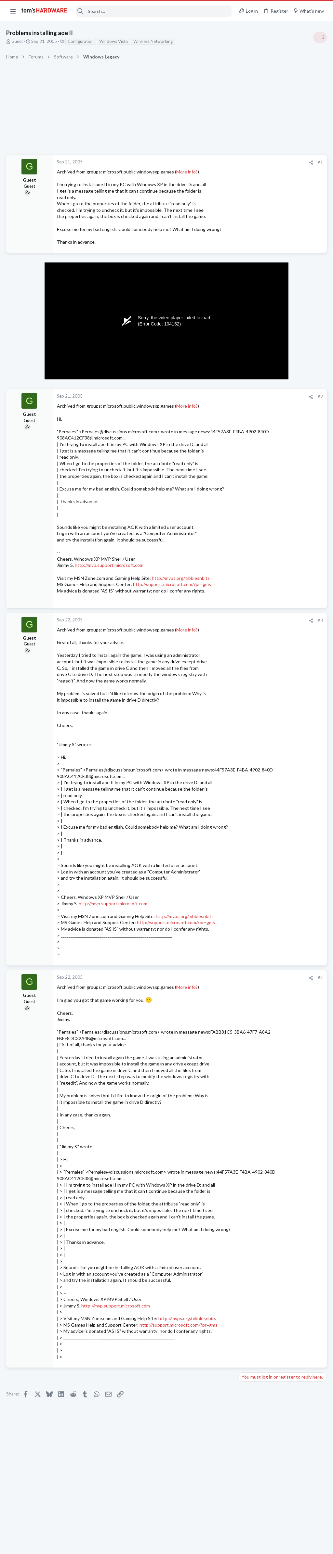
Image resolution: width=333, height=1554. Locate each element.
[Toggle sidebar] (319, 37)
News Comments (257, 472)
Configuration (81, 41)
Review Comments (258, 591)
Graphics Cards (255, 541)
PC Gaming (251, 510)
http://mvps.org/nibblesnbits (181, 590)
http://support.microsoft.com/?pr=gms (172, 597)
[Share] (206, 162)
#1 (216, 162)
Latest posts (244, 658)
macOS (247, 849)
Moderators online (252, 897)
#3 (216, 633)
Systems (249, 385)
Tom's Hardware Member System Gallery (282, 367)
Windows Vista (114, 41)
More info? (187, 171)
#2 (216, 403)
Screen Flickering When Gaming (283, 523)
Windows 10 (253, 881)
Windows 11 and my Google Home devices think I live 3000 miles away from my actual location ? (283, 678)
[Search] (154, 11)
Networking (252, 697)
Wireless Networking (153, 41)
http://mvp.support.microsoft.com (109, 578)
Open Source (253, 760)
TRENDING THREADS (251, 353)
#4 (216, 997)
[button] (13, 11)
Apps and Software (259, 422)
